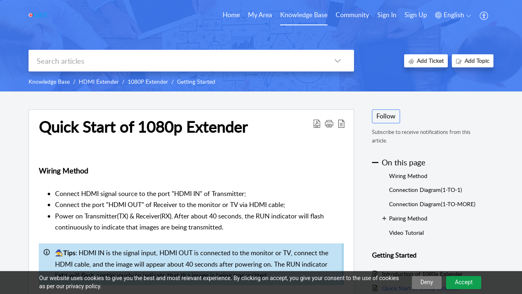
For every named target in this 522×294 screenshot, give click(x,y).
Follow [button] (386, 115)
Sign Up (416, 14)
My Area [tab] (260, 14)
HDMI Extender (99, 81)
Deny (426, 282)
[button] (453, 15)
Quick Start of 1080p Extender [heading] (143, 127)
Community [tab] (352, 14)
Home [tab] (231, 14)
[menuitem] (386, 15)
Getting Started (196, 81)
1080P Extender (148, 81)
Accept (464, 282)
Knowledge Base (49, 81)
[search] (175, 60)
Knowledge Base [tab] (303, 14)
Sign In (386, 14)
